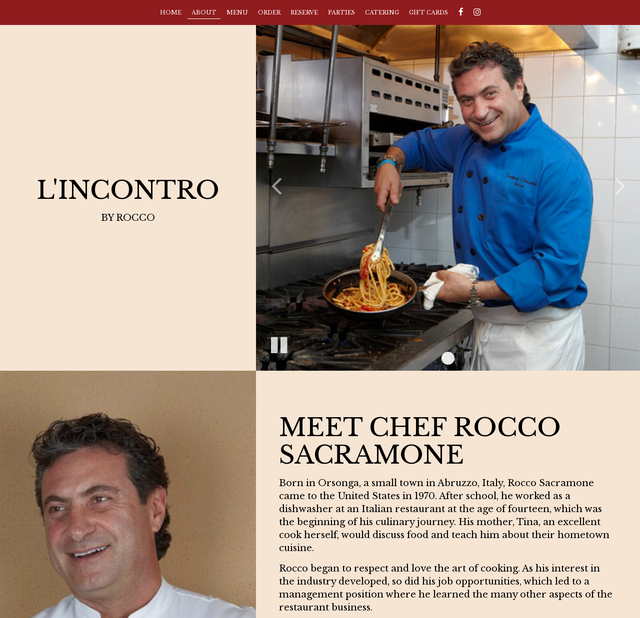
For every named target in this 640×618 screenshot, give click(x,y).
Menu (237, 12)
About (204, 12)
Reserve (304, 12)
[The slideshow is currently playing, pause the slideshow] (278, 343)
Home (171, 12)
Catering (382, 12)
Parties (341, 12)
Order (269, 12)
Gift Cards (428, 12)
